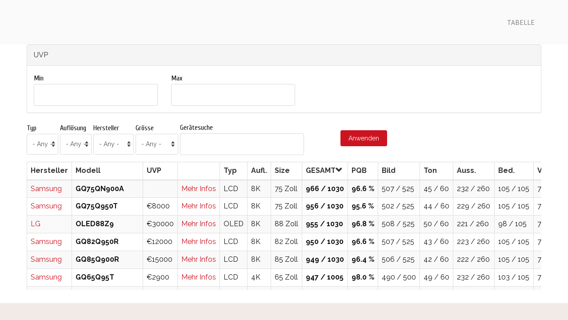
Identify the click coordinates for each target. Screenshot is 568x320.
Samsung (46, 188)
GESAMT (324, 170)
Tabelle (521, 22)
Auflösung (73, 128)
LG (35, 224)
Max (176, 78)
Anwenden (363, 138)
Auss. (466, 170)
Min (39, 78)
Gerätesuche (196, 128)
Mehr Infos (198, 188)
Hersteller (106, 128)
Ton (430, 170)
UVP (154, 170)
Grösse (145, 128)
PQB (359, 170)
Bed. (506, 170)
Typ (31, 128)
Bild (389, 170)
